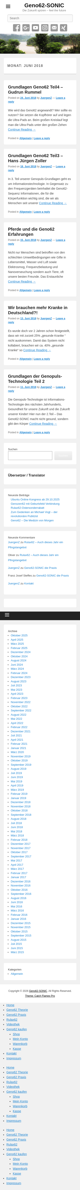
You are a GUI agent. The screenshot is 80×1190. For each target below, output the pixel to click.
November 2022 (21, 702)
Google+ (26, 27)
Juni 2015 (17, 948)
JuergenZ (46, 97)
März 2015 (17, 952)
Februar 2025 (19, 648)
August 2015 (18, 939)
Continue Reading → (22, 129)
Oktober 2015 (19, 931)
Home (10, 1005)
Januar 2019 (18, 798)
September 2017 (21, 856)
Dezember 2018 (21, 802)
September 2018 (21, 814)
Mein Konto (20, 1039)
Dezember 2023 (21, 677)
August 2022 (18, 714)
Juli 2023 (16, 685)
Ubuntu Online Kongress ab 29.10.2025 (35, 499)
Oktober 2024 (19, 656)
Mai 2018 (16, 831)
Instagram (44, 27)
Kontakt (28, 583)
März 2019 (17, 789)
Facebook (16, 27)
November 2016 (21, 885)
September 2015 (21, 935)
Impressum (13, 1058)
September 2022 (21, 710)
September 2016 (21, 893)
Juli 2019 (16, 773)
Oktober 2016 (19, 889)
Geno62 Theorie (17, 1010)
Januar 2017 (18, 877)
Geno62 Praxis (16, 1014)
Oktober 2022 (19, 706)
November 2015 (21, 927)
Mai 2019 (16, 781)
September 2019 (21, 764)
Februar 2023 (19, 698)
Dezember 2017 (21, 843)
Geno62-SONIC (44, 5)
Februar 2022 (19, 727)
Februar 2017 (19, 873)
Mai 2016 (16, 906)
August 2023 (18, 681)
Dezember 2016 (21, 881)
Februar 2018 (19, 839)
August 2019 (18, 768)
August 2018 (18, 818)
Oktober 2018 (19, 810)
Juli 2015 (16, 943)
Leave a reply (42, 138)
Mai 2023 (16, 689)
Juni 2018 (17, 827)
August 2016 (18, 898)
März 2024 (17, 668)
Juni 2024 (17, 664)
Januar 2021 (18, 748)
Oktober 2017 (19, 852)
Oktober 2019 (19, 760)
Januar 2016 (18, 918)
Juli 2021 (16, 735)
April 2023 (17, 693)
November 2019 (21, 756)
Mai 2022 (16, 718)
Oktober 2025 (19, 635)
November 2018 (21, 806)
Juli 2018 (16, 823)
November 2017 (21, 848)
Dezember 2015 (21, 923)
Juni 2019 (17, 777)
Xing (63, 27)
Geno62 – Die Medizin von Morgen (32, 520)
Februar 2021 (19, 743)
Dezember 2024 (21, 652)
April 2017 (17, 864)
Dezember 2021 (21, 731)
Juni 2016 (17, 902)
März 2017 (17, 868)
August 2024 (18, 660)
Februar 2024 (19, 673)
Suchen (12, 449)
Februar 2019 (19, 793)
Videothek (13, 1024)
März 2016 (17, 910)
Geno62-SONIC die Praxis (40, 567)
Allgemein (25, 138)
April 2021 (17, 739)
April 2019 (17, 785)
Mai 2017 (16, 860)
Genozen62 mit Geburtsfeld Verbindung (35, 503)
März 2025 (17, 643)
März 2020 (17, 752)
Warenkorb (20, 1043)
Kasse (17, 1048)
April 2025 (17, 639)
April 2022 (17, 723)
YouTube (35, 27)
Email (54, 27)
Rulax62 (11, 1019)
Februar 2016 (19, 914)
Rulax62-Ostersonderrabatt (27, 507)
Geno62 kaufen (16, 1029)
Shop (16, 1034)
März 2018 (17, 835)
